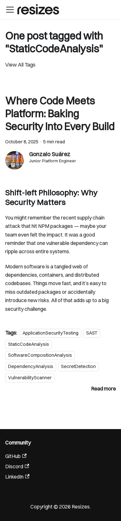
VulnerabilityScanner (30, 378)
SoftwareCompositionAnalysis (40, 355)
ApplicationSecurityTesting (50, 333)
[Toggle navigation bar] (10, 9)
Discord (17, 466)
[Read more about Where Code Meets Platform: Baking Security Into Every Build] (103, 388)
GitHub (15, 456)
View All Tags (20, 64)
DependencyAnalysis (30, 366)
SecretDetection (78, 366)
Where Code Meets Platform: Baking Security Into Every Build (60, 113)
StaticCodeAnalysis (28, 344)
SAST (91, 333)
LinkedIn (17, 476)
